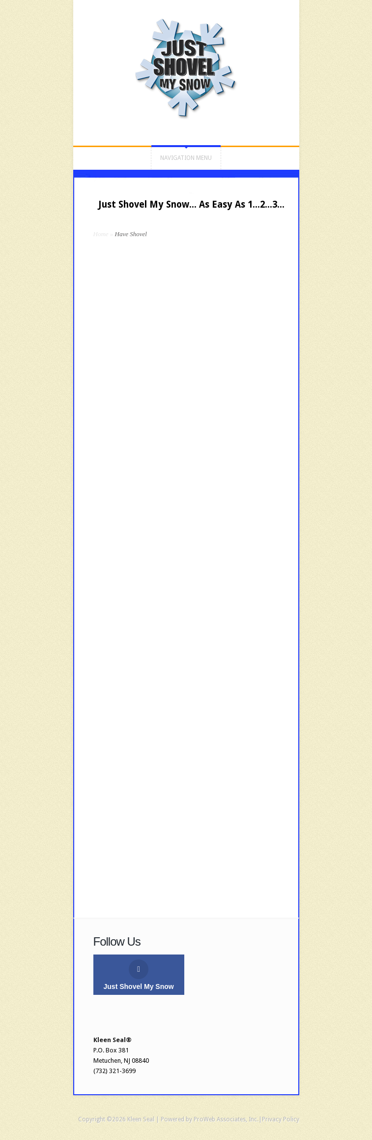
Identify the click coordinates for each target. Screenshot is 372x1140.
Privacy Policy (280, 1119)
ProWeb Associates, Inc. (226, 1119)
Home (101, 234)
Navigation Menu (186, 157)
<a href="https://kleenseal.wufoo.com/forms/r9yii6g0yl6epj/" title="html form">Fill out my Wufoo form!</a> (186, 564)
